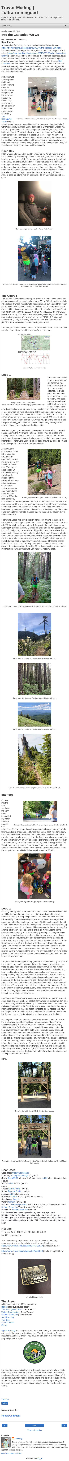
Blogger (39, 1458)
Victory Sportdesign (10, 1312)
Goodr (16, 1199)
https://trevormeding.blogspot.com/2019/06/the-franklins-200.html (31, 48)
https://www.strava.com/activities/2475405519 (22, 1246)
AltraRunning (14, 1189)
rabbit (45, 1178)
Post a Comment (10, 1415)
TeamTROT (13, 1178)
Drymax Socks (14, 1191)
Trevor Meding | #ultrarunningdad (19, 10)
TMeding (18, 1439)
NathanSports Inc (19, 1204)
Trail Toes (5, 1320)
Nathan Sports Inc (9, 1207)
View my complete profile (11, 1453)
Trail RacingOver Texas (6, 119)
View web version (34, 1430)
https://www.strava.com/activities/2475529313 (22, 1251)
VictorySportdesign (20, 1173)
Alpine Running (8, 1330)
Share (5, 1403)
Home (34, 1425)
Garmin (11, 1202)
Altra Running (7, 1317)
